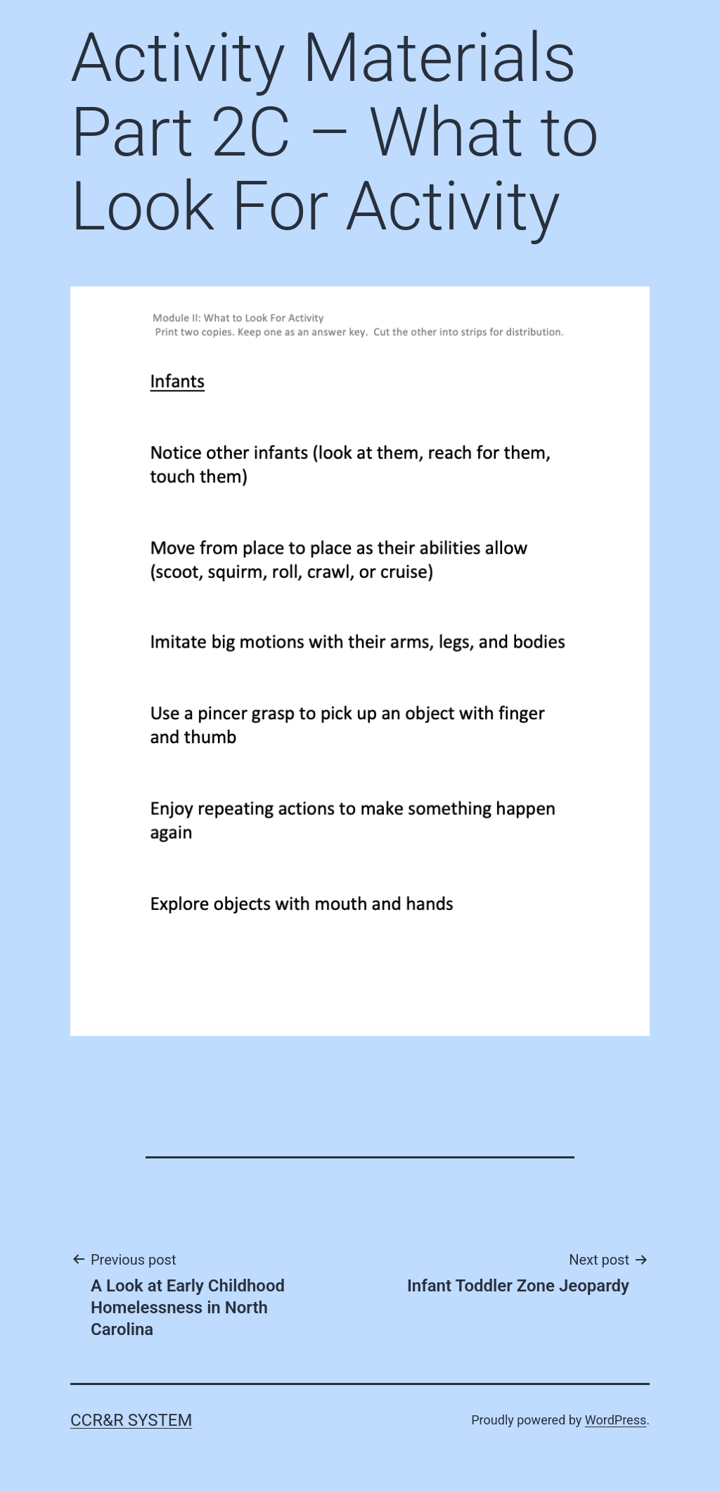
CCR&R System (131, 1420)
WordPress (615, 1419)
